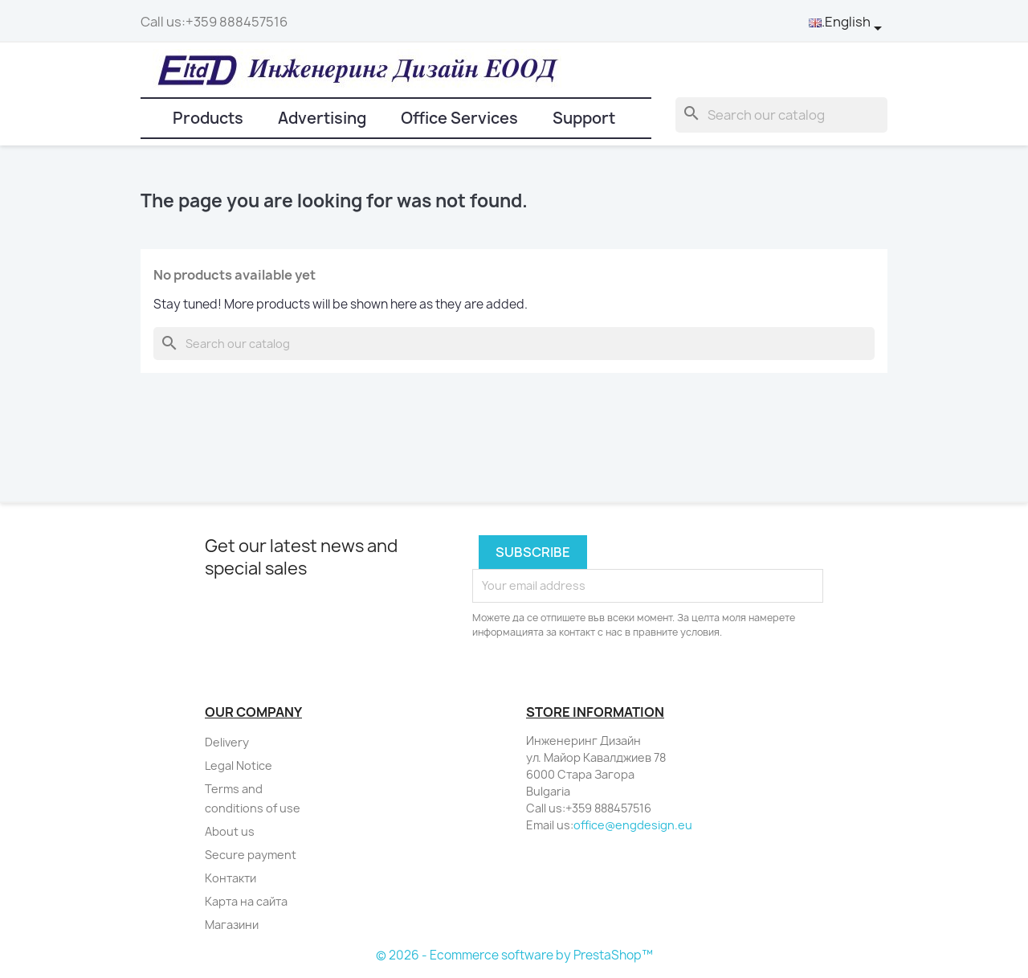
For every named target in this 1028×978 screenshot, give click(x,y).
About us (230, 831)
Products (208, 118)
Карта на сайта (246, 901)
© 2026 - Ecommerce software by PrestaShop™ (514, 955)
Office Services (459, 118)
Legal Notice (238, 765)
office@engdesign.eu (632, 825)
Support (584, 118)
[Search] (781, 115)
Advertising (322, 118)
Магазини (232, 924)
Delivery (227, 742)
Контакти (230, 878)
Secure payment (250, 854)
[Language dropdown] (848, 22)
